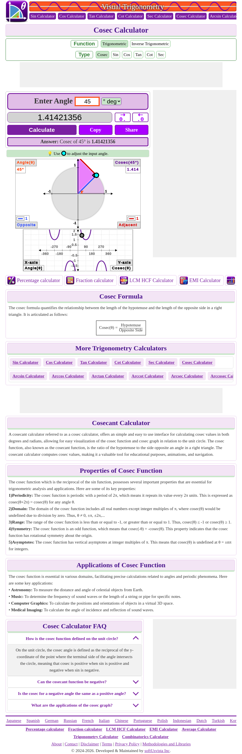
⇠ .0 (140, 117)
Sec (161, 54)
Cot (150, 54)
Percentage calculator (38, 280)
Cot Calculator (130, 16)
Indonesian (182, 720)
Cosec (102, 54)
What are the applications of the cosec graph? (72, 705)
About (56, 744)
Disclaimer (89, 744)
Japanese (13, 720)
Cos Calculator (71, 16)
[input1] (87, 101)
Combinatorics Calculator (145, 736)
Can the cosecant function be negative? (72, 682)
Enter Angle (53, 101)
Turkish (218, 720)
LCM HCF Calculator (151, 280)
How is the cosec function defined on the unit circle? (72, 638)
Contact (71, 744)
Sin (115, 54)
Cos (127, 54)
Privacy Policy (127, 744)
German (51, 720)
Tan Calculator (101, 16)
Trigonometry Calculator (96, 736)
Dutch (201, 720)
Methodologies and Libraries (167, 744)
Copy (95, 130)
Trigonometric (114, 44)
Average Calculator (199, 729)
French (88, 720)
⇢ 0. (122, 117)
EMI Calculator (205, 280)
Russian (70, 720)
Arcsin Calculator (224, 16)
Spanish (33, 720)
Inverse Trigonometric (150, 44)
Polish (162, 720)
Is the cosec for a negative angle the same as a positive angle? (72, 693)
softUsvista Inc (157, 750)
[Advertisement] (121, 74)
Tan (138, 54)
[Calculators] (111, 101)
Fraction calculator (94, 280)
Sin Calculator (43, 16)
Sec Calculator (159, 16)
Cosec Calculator (191, 16)
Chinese (121, 720)
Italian (104, 720)
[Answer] (59, 117)
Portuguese (142, 720)
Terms (107, 744)
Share (131, 130)
